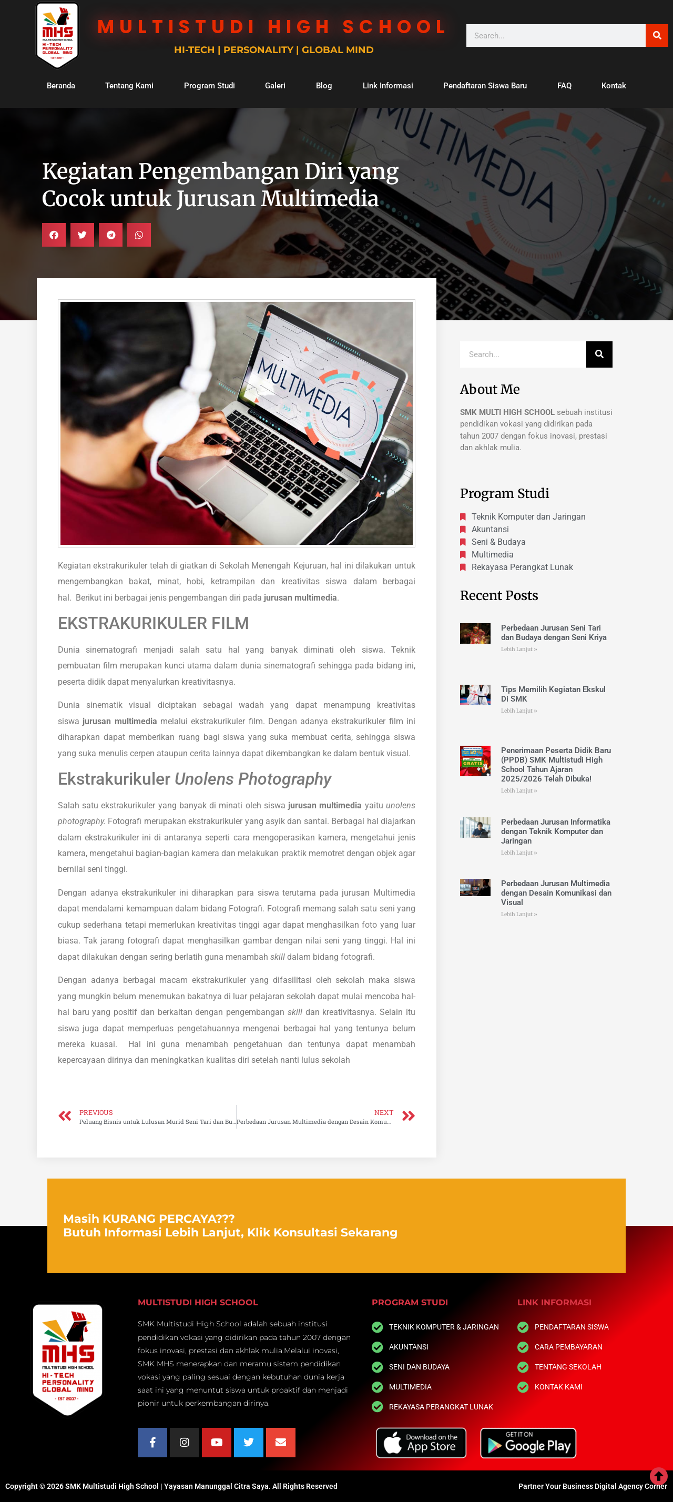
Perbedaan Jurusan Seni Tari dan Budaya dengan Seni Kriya (554, 632)
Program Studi (209, 85)
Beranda (61, 85)
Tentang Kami (129, 85)
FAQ (564, 85)
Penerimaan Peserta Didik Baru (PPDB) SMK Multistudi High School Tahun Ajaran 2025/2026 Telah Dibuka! (556, 765)
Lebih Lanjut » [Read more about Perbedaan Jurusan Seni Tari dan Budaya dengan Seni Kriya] (519, 649)
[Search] (657, 35)
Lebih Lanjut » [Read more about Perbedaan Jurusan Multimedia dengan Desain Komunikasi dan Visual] (519, 914)
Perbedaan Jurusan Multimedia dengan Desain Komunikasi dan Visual (556, 893)
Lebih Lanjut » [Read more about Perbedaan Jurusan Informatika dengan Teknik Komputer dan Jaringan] (519, 852)
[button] (54, 235)
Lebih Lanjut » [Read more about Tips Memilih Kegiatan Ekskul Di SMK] (519, 710)
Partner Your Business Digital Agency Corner (592, 1486)
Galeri (275, 85)
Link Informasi (388, 85)
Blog (324, 85)
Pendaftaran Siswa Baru (485, 85)
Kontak (613, 85)
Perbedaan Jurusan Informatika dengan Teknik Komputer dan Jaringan (555, 831)
